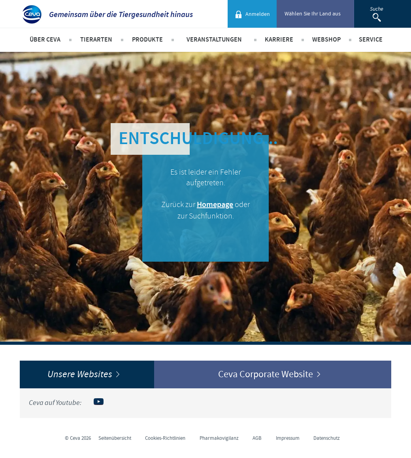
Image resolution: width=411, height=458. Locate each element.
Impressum (288, 438)
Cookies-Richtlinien (165, 438)
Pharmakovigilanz (219, 438)
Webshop (326, 40)
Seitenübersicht (114, 438)
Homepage (215, 205)
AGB (257, 438)
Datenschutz (326, 438)
